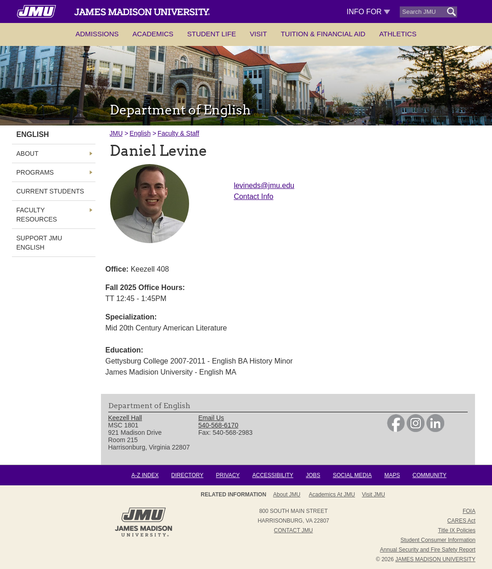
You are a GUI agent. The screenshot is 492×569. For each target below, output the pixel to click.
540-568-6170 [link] (218, 425)
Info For (368, 12)
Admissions (96, 34)
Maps (392, 475)
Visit (258, 34)
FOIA (469, 511)
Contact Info (253, 196)
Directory (187, 475)
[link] (396, 429)
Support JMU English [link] (39, 242)
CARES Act (461, 521)
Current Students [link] (50, 191)
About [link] (28, 153)
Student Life (211, 34)
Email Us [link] (211, 417)
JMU (116, 133)
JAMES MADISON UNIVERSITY (435, 559)
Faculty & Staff (178, 133)
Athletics (397, 34)
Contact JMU (293, 530)
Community (430, 475)
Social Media (352, 475)
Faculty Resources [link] (37, 214)
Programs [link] (35, 172)
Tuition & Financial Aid (323, 34)
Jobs (313, 475)
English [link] (33, 134)
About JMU (286, 494)
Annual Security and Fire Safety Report (427, 549)
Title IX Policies (456, 530)
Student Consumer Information (438, 540)
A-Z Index (144, 475)
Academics (153, 34)
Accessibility (272, 475)
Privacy (228, 475)
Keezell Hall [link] (125, 417)
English (140, 133)
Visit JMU (373, 494)
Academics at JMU (332, 494)
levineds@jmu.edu (264, 185)
